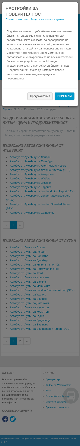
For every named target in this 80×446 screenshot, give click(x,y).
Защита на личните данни (47, 19)
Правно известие (17, 19)
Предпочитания (40, 96)
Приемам (64, 96)
